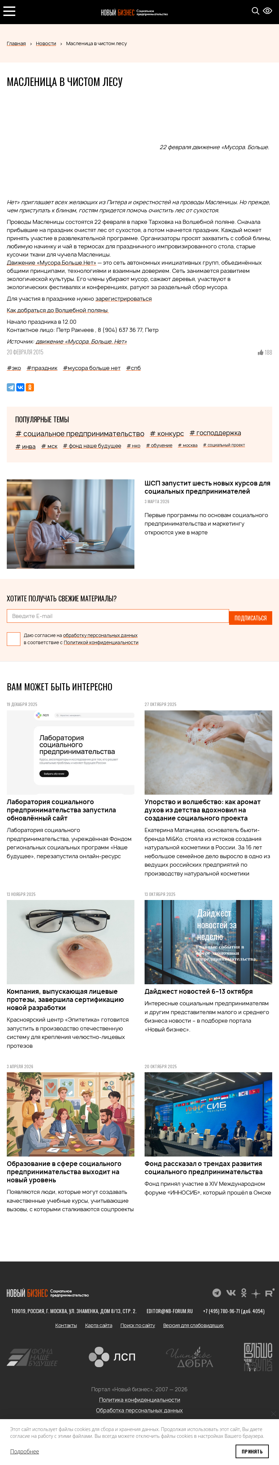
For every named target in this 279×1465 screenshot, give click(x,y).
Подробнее (24, 1451)
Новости (46, 43)
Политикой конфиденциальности (101, 638)
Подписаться (251, 616)
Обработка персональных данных (139, 1406)
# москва (188, 445)
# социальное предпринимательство (79, 433)
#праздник (41, 368)
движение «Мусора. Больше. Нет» (81, 341)
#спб (133, 368)
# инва (25, 447)
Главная (16, 43)
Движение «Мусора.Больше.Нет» (51, 262)
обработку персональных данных (100, 631)
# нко (134, 445)
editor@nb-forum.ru (169, 1306)
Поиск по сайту (137, 1321)
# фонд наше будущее (92, 445)
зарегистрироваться (123, 298)
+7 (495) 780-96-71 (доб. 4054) (234, 1306)
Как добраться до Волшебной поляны (58, 310)
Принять (252, 1451)
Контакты (66, 1321)
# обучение (159, 445)
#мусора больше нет (91, 368)
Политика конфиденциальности (139, 1395)
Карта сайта (98, 1321)
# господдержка (215, 433)
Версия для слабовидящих (193, 1321)
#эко (14, 368)
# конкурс (167, 433)
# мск (49, 446)
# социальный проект (224, 444)
